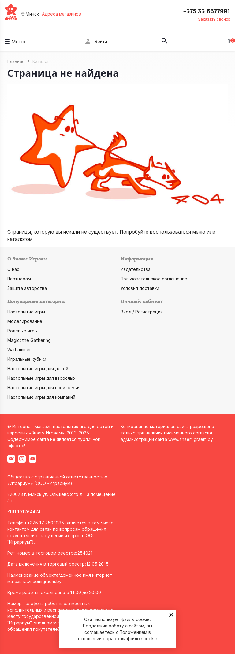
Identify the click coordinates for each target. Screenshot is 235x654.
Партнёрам (19, 278)
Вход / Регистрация (142, 311)
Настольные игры (26, 311)
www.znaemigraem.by (190, 439)
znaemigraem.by (45, 581)
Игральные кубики (26, 359)
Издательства (136, 269)
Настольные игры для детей (37, 368)
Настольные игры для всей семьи (43, 387)
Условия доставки (140, 288)
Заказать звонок (214, 19)
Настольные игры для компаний (41, 397)
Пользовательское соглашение (154, 278)
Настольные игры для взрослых (41, 378)
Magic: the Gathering (29, 340)
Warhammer (19, 349)
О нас (13, 269)
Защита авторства (27, 288)
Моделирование (24, 321)
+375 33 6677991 (206, 11)
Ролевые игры (22, 330)
